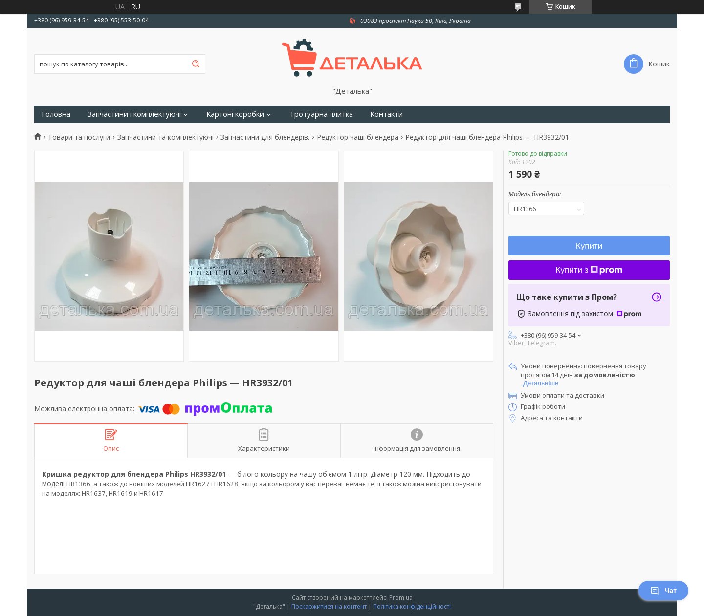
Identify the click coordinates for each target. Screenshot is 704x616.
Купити (589, 246)
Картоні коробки (235, 114)
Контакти (386, 114)
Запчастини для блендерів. (264, 137)
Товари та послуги (79, 137)
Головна (56, 114)
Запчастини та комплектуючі (165, 137)
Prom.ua (401, 598)
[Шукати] (195, 64)
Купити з (589, 270)
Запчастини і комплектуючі (134, 114)
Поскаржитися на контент (329, 606)
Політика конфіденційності (412, 606)
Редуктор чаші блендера (357, 137)
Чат (663, 590)
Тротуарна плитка (321, 114)
